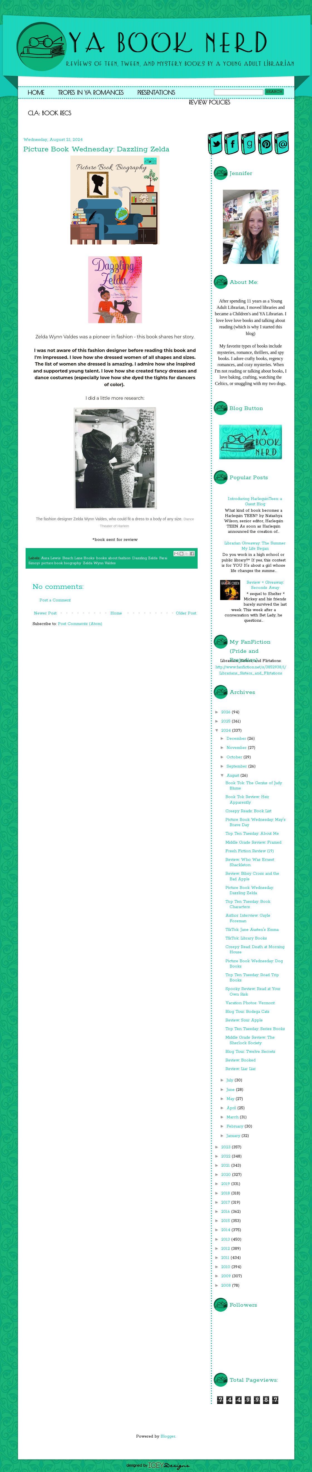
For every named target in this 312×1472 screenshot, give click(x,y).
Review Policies (209, 102)
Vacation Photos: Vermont (250, 1003)
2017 (226, 1202)
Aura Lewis (51, 558)
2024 (226, 730)
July (231, 1080)
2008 (226, 1285)
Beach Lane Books (78, 558)
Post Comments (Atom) (80, 623)
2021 (226, 1165)
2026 (226, 712)
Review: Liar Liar (240, 1068)
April (232, 1108)
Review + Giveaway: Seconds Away (265, 585)
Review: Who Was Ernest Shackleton (249, 862)
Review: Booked (240, 1060)
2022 (226, 1156)
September (237, 766)
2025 (226, 721)
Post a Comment (55, 600)
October (235, 757)
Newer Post (45, 613)
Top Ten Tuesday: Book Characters (247, 904)
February (236, 1126)
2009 (226, 1276)
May (231, 1098)
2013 (226, 1239)
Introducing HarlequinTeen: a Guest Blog (255, 501)
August (233, 775)
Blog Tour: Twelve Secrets (250, 1051)
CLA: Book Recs (49, 113)
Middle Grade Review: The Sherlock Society (250, 1040)
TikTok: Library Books (246, 938)
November (237, 747)
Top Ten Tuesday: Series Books (255, 1028)
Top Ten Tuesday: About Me (252, 833)
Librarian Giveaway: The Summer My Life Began (255, 546)
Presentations (156, 92)
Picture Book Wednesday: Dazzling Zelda (249, 890)
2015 (226, 1220)
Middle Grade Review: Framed (253, 842)
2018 (226, 1193)
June (231, 1089)
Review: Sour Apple (244, 1020)
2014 (226, 1230)
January (234, 1135)
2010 (226, 1266)
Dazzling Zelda (145, 558)
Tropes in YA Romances (91, 92)
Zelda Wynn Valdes (99, 563)
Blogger (168, 1436)
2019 (226, 1183)
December (237, 738)
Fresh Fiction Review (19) (249, 851)
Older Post (186, 613)
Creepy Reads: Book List (248, 811)
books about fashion (113, 558)
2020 (226, 1174)
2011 (226, 1257)
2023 (226, 1147)
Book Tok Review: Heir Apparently (247, 799)
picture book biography (61, 563)
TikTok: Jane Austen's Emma (252, 929)
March (233, 1117)
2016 (226, 1211)
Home (36, 92)
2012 (226, 1248)
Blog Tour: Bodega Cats (247, 1011)
